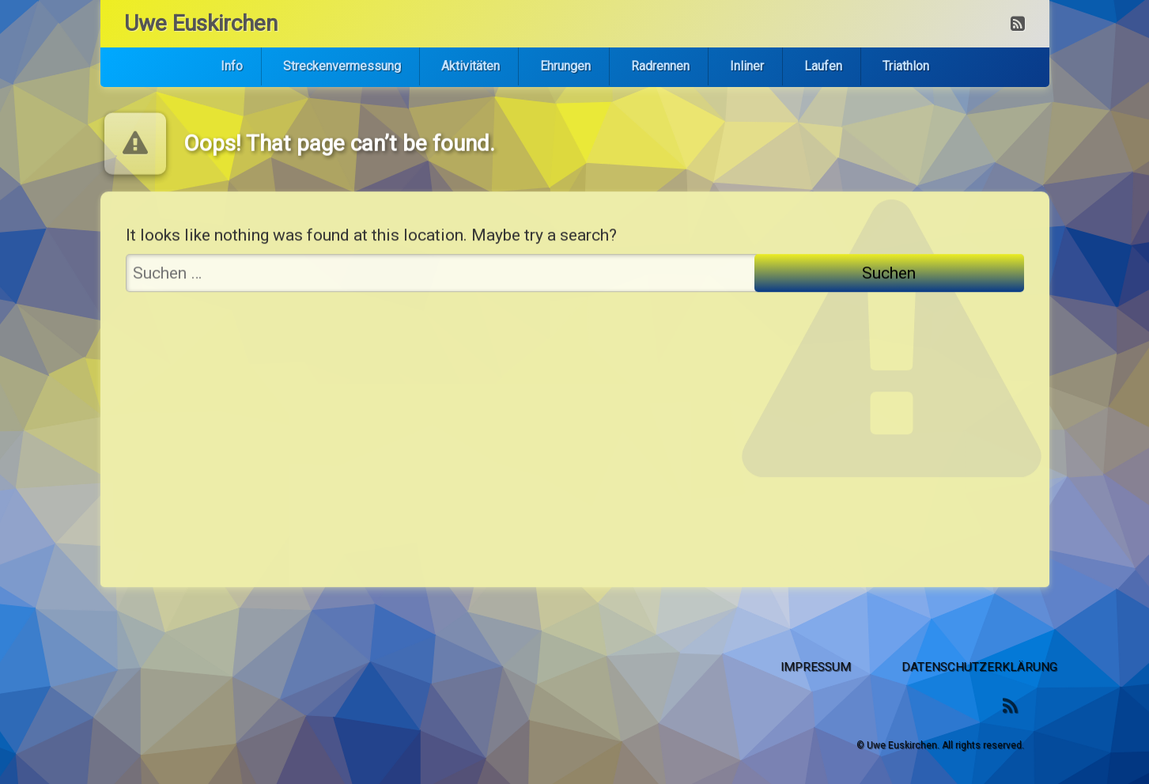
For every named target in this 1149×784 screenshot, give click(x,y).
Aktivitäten (470, 66)
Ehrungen (565, 66)
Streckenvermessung (342, 66)
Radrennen (660, 66)
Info (232, 66)
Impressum (975, 667)
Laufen (823, 66)
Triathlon (906, 66)
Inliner (747, 66)
